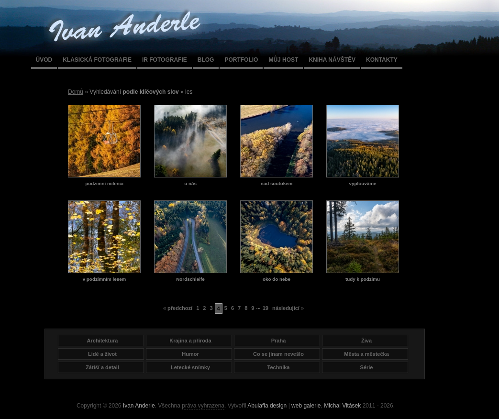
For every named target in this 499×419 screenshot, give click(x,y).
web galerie (306, 405)
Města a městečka (366, 354)
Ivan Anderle (139, 405)
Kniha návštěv (332, 59)
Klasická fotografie (97, 59)
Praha (278, 340)
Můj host (283, 59)
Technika (278, 367)
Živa (366, 340)
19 (265, 308)
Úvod (44, 59)
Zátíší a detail (102, 367)
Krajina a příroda (190, 340)
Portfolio (241, 59)
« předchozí (177, 308)
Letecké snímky (190, 367)
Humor (190, 354)
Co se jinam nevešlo (278, 354)
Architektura (102, 340)
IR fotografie (164, 59)
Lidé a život (102, 354)
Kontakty (382, 59)
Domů (75, 91)
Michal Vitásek (342, 405)
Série (366, 367)
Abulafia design (267, 405)
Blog (206, 59)
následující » (288, 308)
